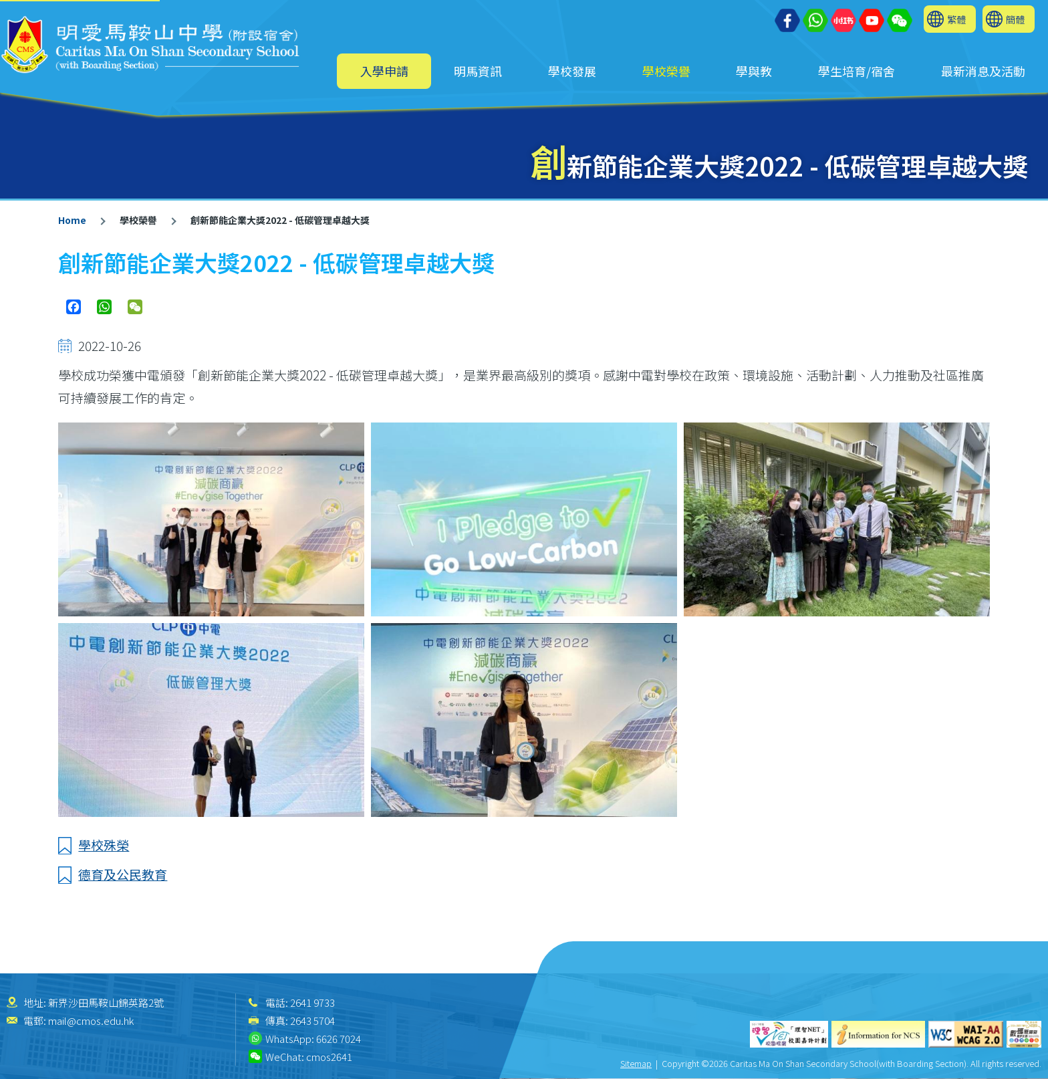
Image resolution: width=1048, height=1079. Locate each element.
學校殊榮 (103, 845)
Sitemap (636, 1063)
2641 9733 (312, 1002)
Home (72, 220)
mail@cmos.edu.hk (91, 1020)
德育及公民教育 (122, 874)
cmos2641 (329, 1057)
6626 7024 (338, 1039)
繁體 (956, 19)
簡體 (1015, 19)
